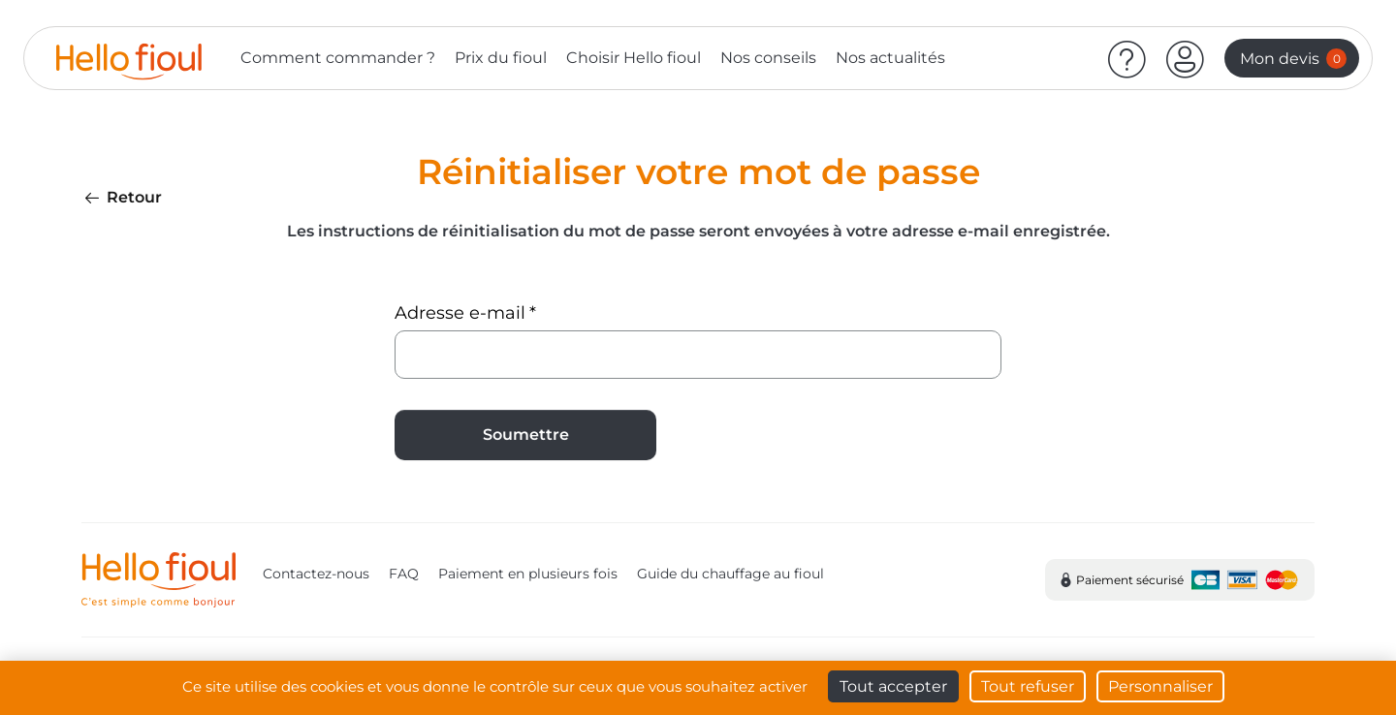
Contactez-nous (316, 573)
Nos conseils (768, 57)
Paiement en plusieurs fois (528, 573)
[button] (1185, 58)
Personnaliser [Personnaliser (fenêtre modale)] (1160, 686)
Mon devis (1293, 58)
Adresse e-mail (460, 313)
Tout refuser (1027, 686)
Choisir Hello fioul (633, 57)
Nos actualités (890, 57)
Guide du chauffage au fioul (730, 573)
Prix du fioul (501, 57)
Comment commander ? (337, 57)
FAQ (404, 573)
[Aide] (1127, 58)
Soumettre (526, 434)
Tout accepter (893, 686)
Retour (121, 197)
